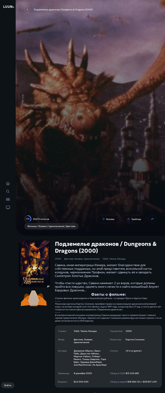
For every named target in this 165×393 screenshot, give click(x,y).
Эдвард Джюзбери (91, 362)
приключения (91, 258)
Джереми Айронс (83, 350)
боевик (79, 258)
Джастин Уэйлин (89, 353)
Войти (7, 385)
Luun (8, 7)
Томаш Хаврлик (91, 359)
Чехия (112, 258)
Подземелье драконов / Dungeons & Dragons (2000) (58, 9)
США (105, 258)
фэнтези (69, 258)
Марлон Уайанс (82, 356)
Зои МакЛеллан (82, 364)
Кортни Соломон (135, 339)
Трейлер (134, 219)
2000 (58, 258)
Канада (121, 258)
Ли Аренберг (99, 364)
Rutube (108, 219)
